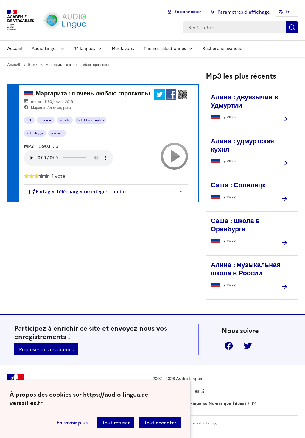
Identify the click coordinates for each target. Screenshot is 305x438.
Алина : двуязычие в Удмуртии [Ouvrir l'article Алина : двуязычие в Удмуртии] (244, 101)
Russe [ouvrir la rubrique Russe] (33, 64)
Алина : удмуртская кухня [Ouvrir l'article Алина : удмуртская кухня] (242, 145)
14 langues (84, 48)
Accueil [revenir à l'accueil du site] (13, 64)
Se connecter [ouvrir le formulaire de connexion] (187, 12)
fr (288, 12)
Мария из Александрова (51, 107)
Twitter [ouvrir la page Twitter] (248, 346)
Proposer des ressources (46, 349)
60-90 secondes (90, 120)
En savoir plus (72, 422)
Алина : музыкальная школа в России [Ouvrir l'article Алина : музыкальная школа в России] (246, 269)
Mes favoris (123, 48)
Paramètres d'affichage (198, 423)
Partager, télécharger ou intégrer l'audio (77, 191)
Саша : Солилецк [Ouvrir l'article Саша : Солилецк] (238, 185)
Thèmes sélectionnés (165, 48)
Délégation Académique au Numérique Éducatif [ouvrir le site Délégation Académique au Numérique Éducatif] (201, 404)
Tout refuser (116, 422)
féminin (45, 120)
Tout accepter (160, 422)
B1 (29, 120)
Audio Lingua (45, 48)
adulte (64, 120)
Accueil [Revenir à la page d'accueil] (14, 48)
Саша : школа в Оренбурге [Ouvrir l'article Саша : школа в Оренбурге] (235, 225)
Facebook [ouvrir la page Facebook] (229, 346)
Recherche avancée (222, 48)
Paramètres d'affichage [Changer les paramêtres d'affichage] (243, 11)
